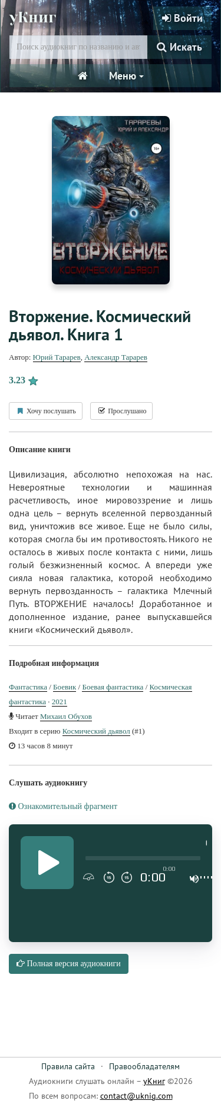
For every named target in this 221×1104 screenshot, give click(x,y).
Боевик (64, 686)
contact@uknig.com (136, 1095)
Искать (179, 47)
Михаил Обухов (66, 716)
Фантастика (28, 686)
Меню (126, 75)
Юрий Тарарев (57, 357)
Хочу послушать (45, 411)
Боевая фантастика (112, 686)
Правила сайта (68, 1066)
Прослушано (121, 411)
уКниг (32, 17)
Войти (182, 18)
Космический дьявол (96, 731)
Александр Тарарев (115, 357)
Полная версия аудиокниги (69, 963)
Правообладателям (144, 1066)
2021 (59, 701)
